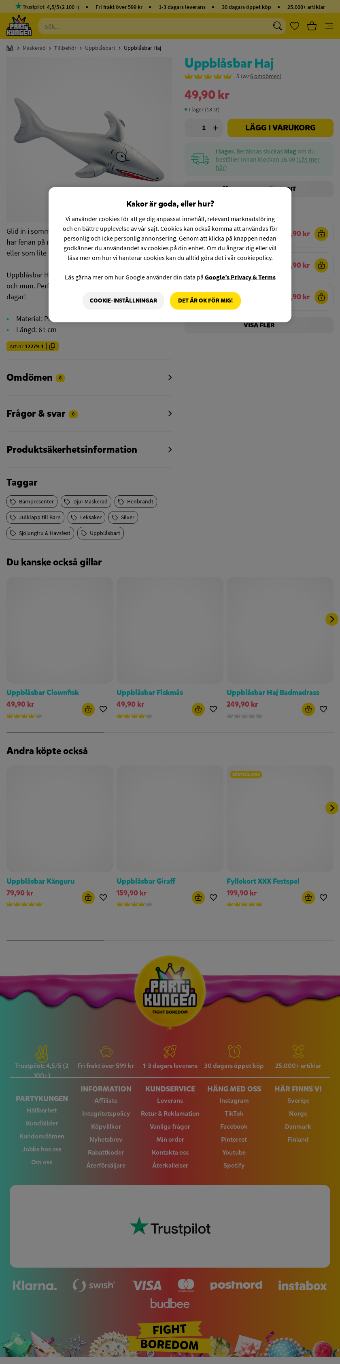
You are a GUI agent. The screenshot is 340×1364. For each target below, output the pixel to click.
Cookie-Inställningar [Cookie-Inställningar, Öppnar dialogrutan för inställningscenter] (123, 301)
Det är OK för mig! (205, 301)
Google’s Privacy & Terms (240, 277)
